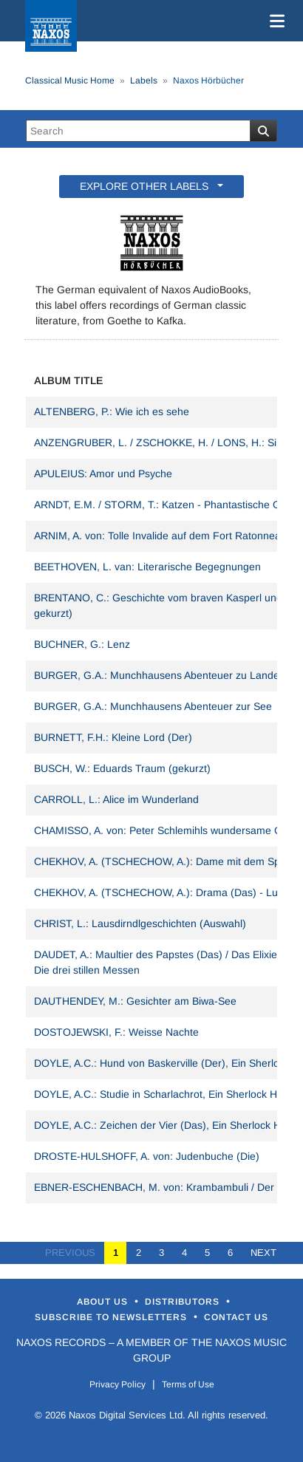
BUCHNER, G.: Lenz (82, 644)
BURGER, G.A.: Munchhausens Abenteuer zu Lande (156, 675)
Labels (143, 80)
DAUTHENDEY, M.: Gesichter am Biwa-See (135, 1001)
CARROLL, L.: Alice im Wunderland (116, 799)
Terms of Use (188, 1384)
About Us (104, 1302)
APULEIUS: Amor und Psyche (103, 473)
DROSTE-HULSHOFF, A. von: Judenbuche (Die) (146, 1156)
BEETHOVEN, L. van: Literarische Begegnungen (147, 567)
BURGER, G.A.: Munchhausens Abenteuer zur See (153, 706)
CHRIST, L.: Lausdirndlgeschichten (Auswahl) (140, 923)
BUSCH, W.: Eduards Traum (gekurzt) (122, 768)
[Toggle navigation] (274, 20)
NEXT (259, 1252)
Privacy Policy (117, 1384)
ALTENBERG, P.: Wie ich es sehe (111, 411)
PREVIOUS (74, 1252)
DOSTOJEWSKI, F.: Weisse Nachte (116, 1032)
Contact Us (236, 1317)
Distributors (183, 1302)
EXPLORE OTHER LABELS (147, 186)
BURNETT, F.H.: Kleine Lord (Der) (113, 737)
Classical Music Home (70, 80)
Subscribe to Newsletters (112, 1317)
